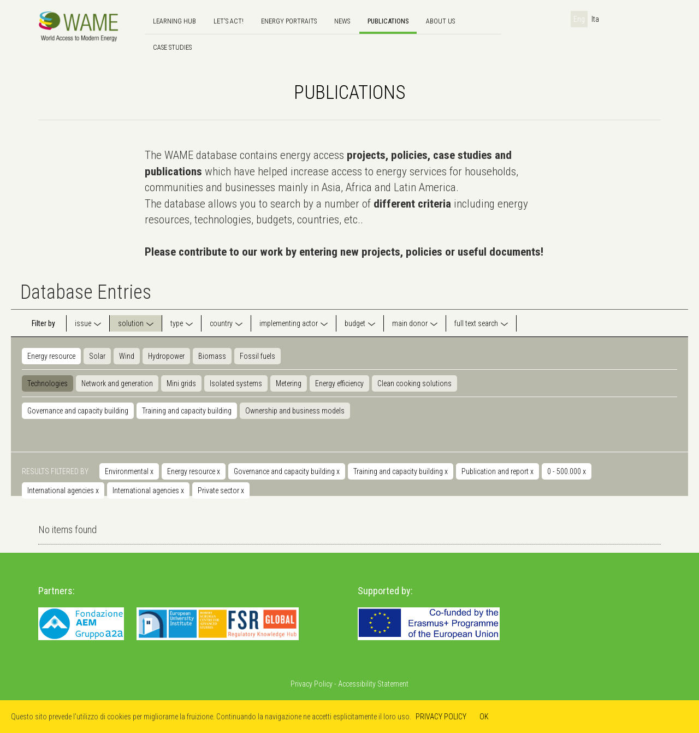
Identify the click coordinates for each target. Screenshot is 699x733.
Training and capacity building (187, 410)
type (176, 323)
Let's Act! (229, 21)
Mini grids (181, 383)
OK (484, 716)
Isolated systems (236, 383)
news (342, 21)
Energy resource (51, 356)
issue (83, 323)
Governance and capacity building (77, 410)
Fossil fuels (257, 356)
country (221, 323)
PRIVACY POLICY (441, 716)
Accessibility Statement (373, 683)
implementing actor (288, 323)
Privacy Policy (312, 683)
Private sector (221, 490)
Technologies (47, 383)
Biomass (212, 356)
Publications (388, 21)
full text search (476, 323)
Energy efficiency (339, 383)
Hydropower (166, 356)
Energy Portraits (289, 21)
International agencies (63, 490)
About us (440, 21)
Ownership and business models (295, 410)
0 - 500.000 (566, 471)
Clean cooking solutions (414, 383)
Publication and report (497, 471)
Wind (126, 356)
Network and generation (117, 383)
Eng (579, 19)
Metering (288, 383)
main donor (410, 323)
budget (355, 323)
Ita (595, 19)
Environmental (129, 471)
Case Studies (172, 47)
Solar (97, 356)
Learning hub (174, 21)
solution (131, 323)
